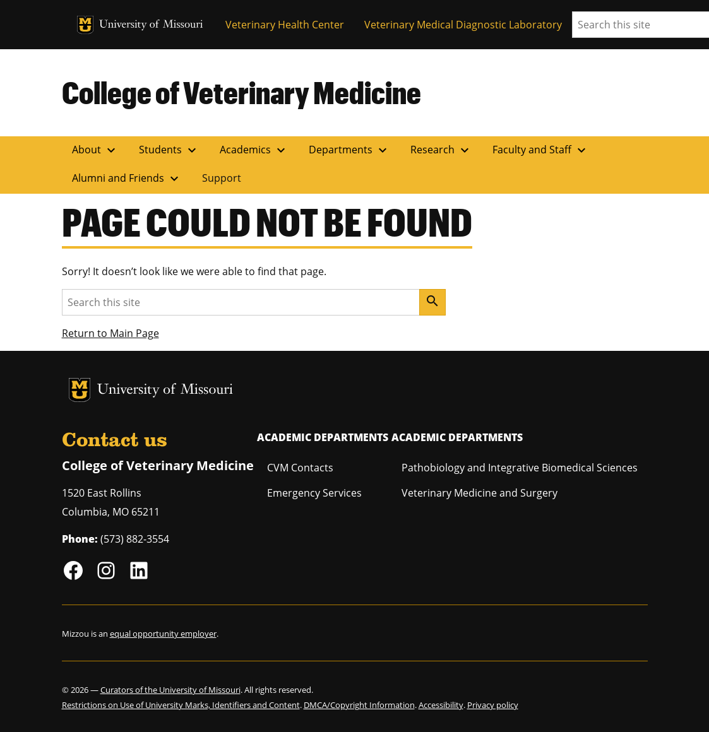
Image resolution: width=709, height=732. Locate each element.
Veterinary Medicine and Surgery (479, 493)
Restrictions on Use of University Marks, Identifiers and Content (181, 705)
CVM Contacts (300, 468)
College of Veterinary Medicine (241, 92)
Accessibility (441, 705)
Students (169, 150)
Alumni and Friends (127, 178)
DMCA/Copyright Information (359, 705)
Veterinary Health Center (284, 25)
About (95, 150)
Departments (349, 150)
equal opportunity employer (163, 633)
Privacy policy (492, 705)
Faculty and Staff (540, 150)
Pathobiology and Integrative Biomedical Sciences (520, 468)
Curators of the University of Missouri (170, 689)
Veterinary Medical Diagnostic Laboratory (463, 25)
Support (221, 178)
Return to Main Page (110, 333)
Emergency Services (314, 493)
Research (441, 150)
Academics (254, 150)
